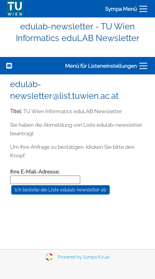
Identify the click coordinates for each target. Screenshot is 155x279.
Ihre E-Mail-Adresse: (35, 172)
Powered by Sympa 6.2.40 (84, 257)
